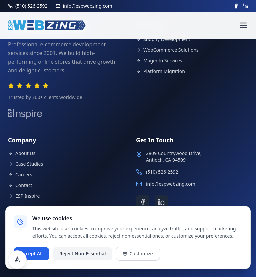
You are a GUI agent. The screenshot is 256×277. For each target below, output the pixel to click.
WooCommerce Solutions (167, 50)
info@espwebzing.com (170, 184)
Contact (20, 185)
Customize (138, 253)
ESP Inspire (24, 196)
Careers (20, 174)
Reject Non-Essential (82, 253)
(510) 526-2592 (162, 172)
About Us (21, 153)
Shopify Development (163, 39)
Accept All (31, 253)
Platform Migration (160, 71)
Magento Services (159, 60)
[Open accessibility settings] (17, 259)
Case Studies (25, 164)
